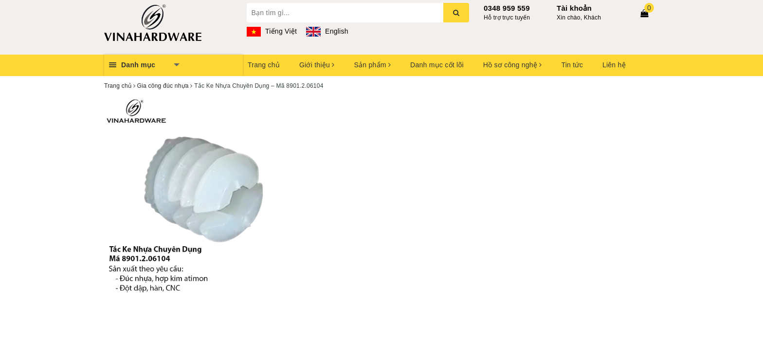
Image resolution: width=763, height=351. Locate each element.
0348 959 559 (507, 8)
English (327, 31)
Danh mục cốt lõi (437, 65)
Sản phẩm (372, 65)
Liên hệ (614, 65)
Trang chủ (264, 65)
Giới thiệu (316, 65)
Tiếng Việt (272, 31)
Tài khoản (574, 8)
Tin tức (571, 65)
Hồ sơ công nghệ (512, 65)
